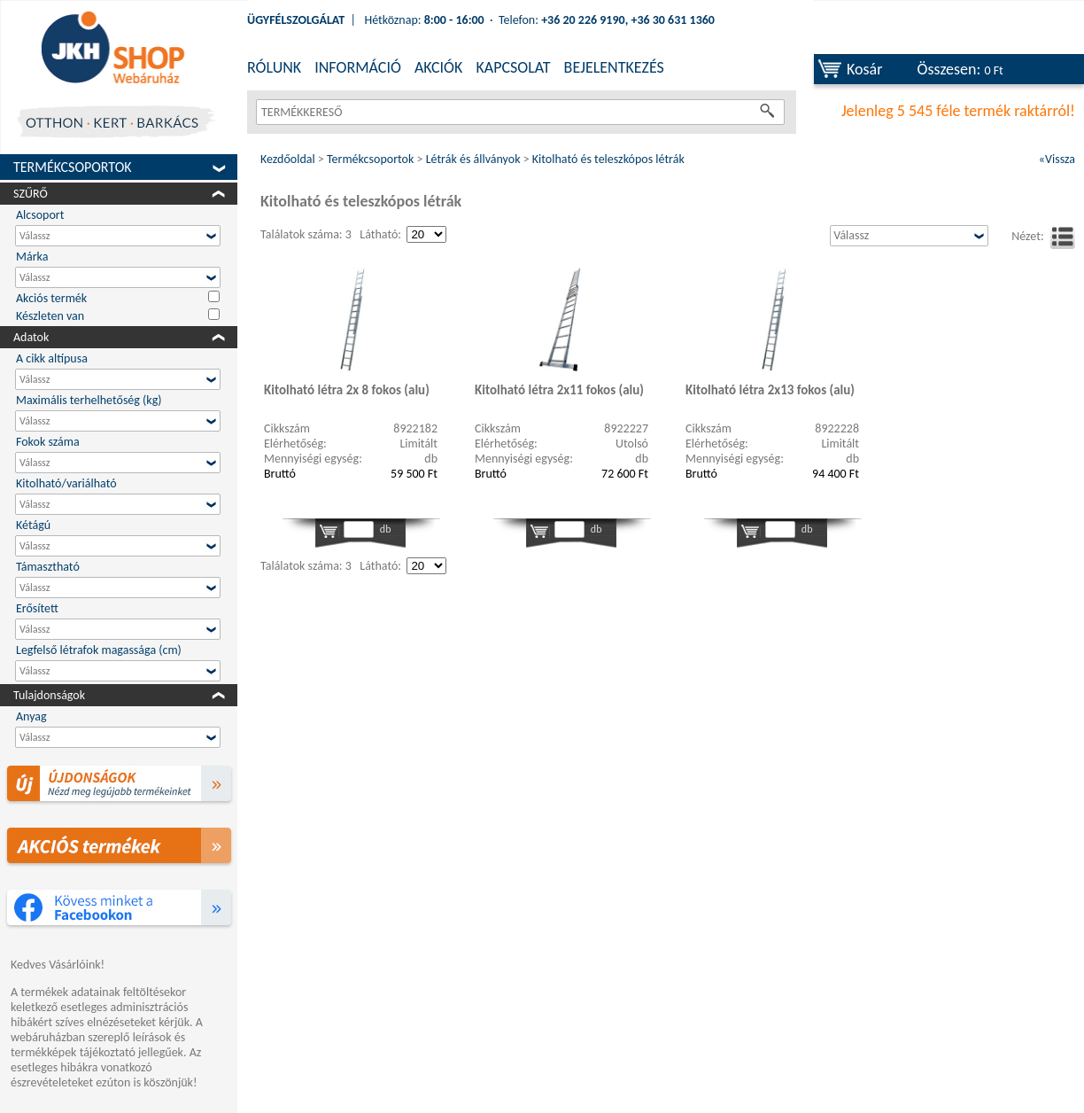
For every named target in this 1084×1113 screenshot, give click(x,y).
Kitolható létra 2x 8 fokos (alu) (347, 390)
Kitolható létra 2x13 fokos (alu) (770, 390)
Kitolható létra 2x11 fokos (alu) (559, 390)
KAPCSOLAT (513, 67)
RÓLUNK (274, 67)
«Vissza (1057, 159)
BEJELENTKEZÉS (614, 67)
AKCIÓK (438, 67)
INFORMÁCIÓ (357, 67)
